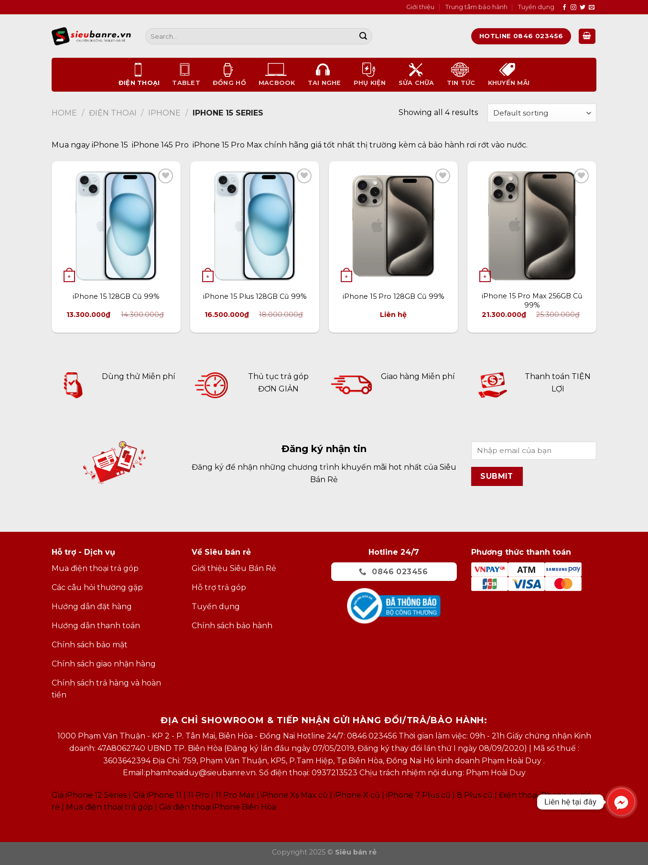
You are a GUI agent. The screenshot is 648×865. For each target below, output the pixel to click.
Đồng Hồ (229, 74)
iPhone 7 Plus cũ (418, 795)
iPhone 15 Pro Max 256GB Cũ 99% (532, 300)
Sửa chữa (416, 74)
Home (64, 112)
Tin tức (461, 74)
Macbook (277, 74)
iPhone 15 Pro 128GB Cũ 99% (393, 296)
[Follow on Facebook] (564, 7)
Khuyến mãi (509, 74)
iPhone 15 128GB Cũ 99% (116, 296)
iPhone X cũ (357, 795)
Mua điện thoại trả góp (109, 807)
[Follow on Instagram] (573, 7)
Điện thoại (139, 74)
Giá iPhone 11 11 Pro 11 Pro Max (194, 795)
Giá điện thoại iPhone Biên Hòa (217, 807)
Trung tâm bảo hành (476, 7)
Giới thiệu (420, 7)
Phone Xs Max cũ (295, 795)
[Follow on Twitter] (582, 7)
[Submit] (363, 36)
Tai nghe (324, 74)
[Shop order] (541, 113)
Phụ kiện (370, 74)
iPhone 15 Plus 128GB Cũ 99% (255, 296)
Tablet (186, 74)
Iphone (164, 112)
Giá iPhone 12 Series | (91, 795)
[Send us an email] (591, 7)
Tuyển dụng (536, 7)
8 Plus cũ (475, 795)
